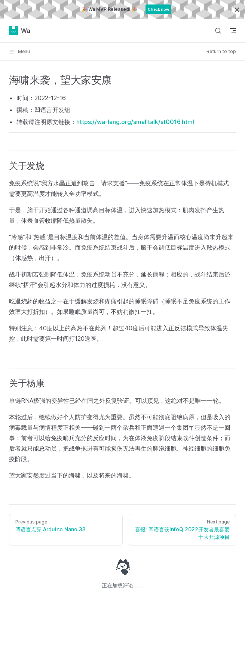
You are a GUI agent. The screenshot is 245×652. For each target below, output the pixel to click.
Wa (19, 30)
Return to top (221, 51)
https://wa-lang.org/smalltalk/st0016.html (135, 122)
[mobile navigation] (233, 31)
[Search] (218, 30)
